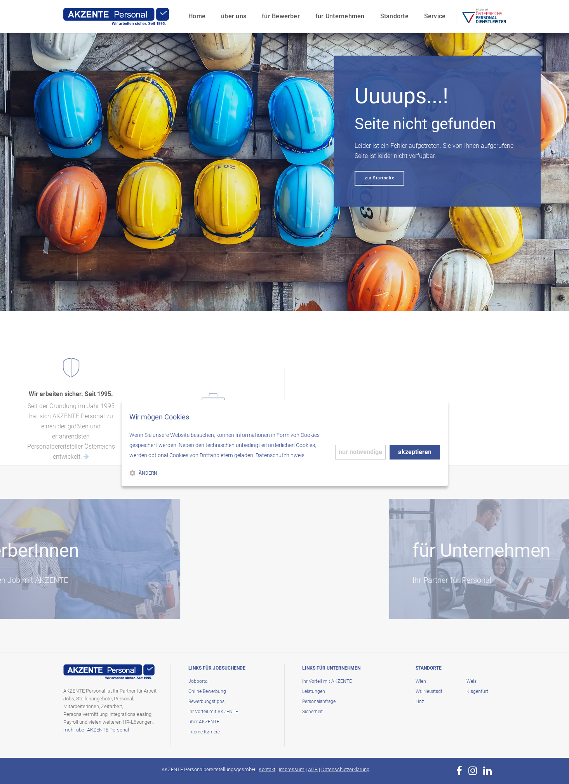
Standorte (393, 14)
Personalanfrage (319, 701)
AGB (313, 769)
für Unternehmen (339, 14)
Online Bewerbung (207, 691)
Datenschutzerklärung (345, 769)
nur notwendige (360, 452)
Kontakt (267, 769)
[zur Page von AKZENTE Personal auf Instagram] (472, 771)
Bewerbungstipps (206, 701)
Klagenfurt (477, 691)
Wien (421, 681)
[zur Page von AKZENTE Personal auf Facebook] (459, 771)
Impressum (292, 769)
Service (433, 14)
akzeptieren (415, 452)
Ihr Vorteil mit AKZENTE (213, 711)
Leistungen (313, 691)
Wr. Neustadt (429, 691)
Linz (420, 701)
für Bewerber (280, 14)
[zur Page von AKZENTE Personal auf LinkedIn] (487, 771)
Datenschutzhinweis (280, 455)
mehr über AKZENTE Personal (96, 730)
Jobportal (198, 681)
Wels (471, 681)
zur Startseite (379, 178)
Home (195, 14)
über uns (232, 14)
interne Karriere (204, 732)
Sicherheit (312, 711)
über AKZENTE (203, 721)
